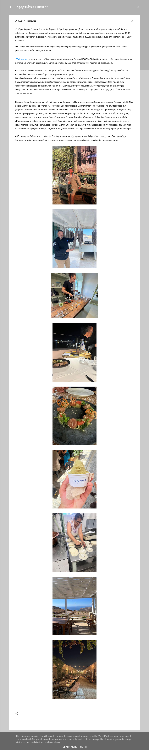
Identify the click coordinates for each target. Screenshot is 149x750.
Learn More (70, 747)
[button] (132, 21)
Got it (83, 747)
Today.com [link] (21, 59)
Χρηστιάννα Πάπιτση (32, 7)
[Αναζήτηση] (138, 8)
